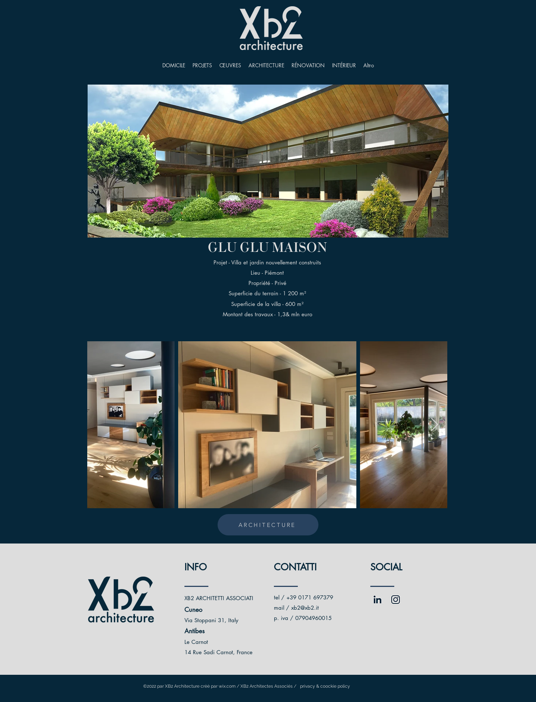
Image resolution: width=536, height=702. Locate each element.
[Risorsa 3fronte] (377, 599)
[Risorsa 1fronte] (395, 599)
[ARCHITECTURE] (268, 524)
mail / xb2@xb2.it (296, 607)
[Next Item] (434, 425)
